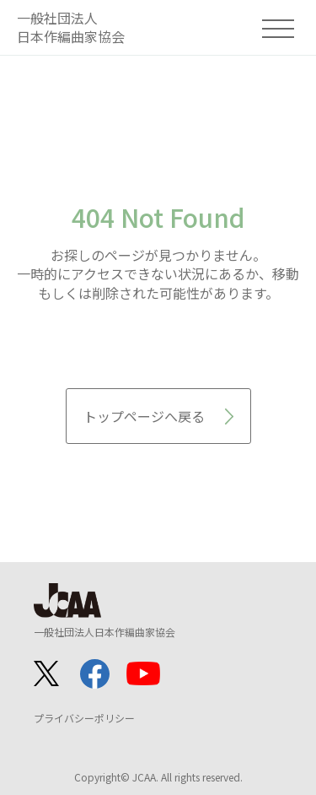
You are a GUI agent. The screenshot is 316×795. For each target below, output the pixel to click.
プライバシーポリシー (84, 718)
